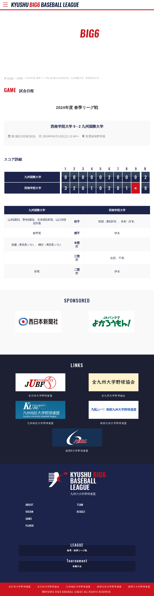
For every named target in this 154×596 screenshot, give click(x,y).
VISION (29, 511)
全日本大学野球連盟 (20, 586)
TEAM (80, 504)
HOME (9, 78)
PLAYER (30, 525)
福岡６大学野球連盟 (139, 586)
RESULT (81, 511)
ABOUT (29, 504)
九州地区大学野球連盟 (78, 586)
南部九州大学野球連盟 (109, 586)
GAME (20, 78)
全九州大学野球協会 (48, 586)
